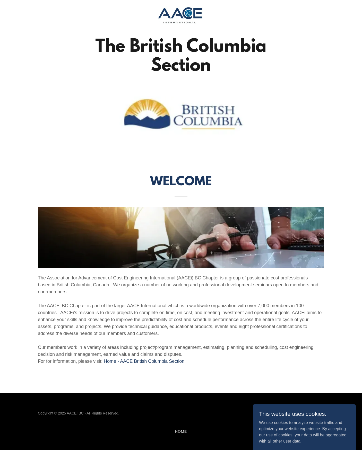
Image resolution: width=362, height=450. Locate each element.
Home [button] (181, 431)
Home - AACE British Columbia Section (144, 361)
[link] (181, 15)
